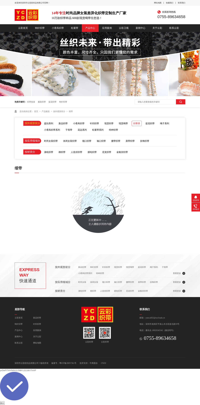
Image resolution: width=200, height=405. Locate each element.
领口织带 (86, 141)
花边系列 (82, 130)
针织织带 (94, 123)
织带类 (136, 123)
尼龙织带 (106, 152)
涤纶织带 (48, 152)
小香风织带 (58, 28)
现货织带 (109, 123)
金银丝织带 (122, 152)
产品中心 (90, 28)
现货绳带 (123, 123)
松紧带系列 (98, 130)
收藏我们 (169, 3)
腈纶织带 (92, 152)
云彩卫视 (124, 28)
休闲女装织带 (70, 141)
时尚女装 (82, 282)
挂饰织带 (144, 141)
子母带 (68, 130)
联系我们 (181, 3)
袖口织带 (101, 141)
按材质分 (30, 151)
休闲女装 (94, 282)
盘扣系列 (48, 123)
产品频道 (46, 111)
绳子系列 (164, 123)
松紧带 (74, 28)
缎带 (71, 111)
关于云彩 (157, 28)
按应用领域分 (32, 140)
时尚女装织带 (51, 141)
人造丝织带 (76, 152)
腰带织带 (115, 141)
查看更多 (177, 273)
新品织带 (63, 123)
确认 (2, 403)
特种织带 (113, 130)
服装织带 (42, 102)
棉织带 (62, 152)
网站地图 (157, 3)
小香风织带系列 (52, 130)
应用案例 (107, 28)
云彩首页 (23, 28)
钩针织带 (40, 28)
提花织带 (52, 102)
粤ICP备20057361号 (67, 363)
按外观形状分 (59, 111)
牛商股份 (94, 363)
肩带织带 (130, 141)
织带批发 (31, 102)
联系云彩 (174, 28)
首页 (36, 111)
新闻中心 (140, 28)
